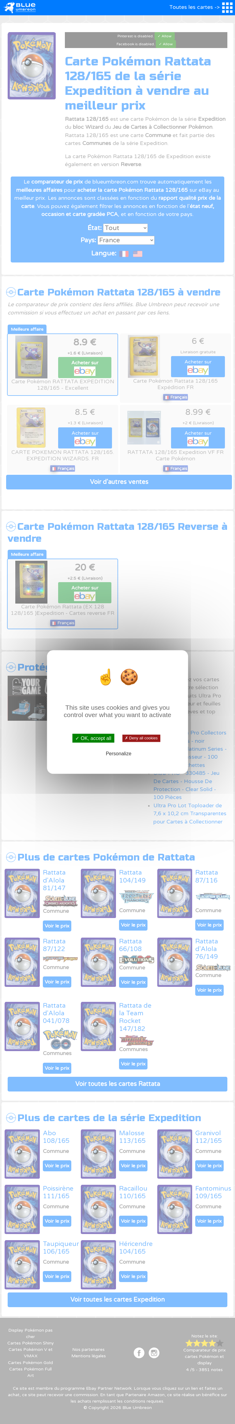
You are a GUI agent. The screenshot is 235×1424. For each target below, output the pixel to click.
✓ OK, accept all (93, 738)
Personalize (119, 753)
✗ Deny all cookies (141, 738)
